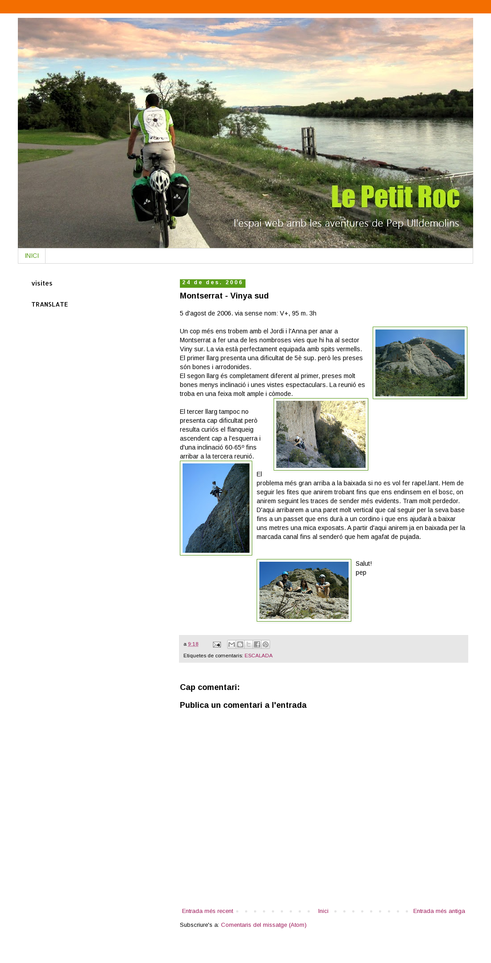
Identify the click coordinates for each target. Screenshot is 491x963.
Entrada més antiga (439, 911)
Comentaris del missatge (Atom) (264, 924)
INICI (32, 255)
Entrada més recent (207, 911)
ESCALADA (259, 655)
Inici (323, 911)
